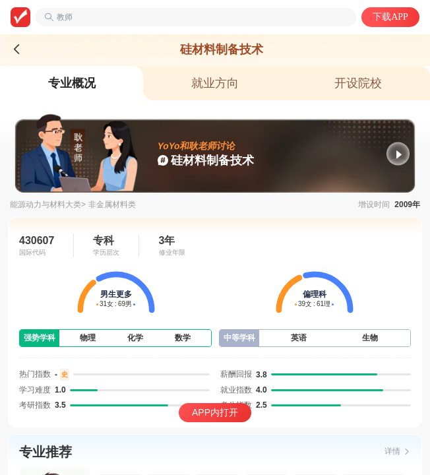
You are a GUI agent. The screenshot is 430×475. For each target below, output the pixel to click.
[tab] (71, 83)
